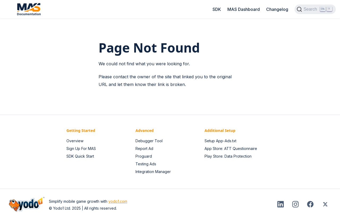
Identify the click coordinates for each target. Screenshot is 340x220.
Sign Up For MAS (81, 148)
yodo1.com (117, 201)
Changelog (277, 9)
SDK (216, 9)
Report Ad (144, 148)
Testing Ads (145, 164)
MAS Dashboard (243, 9)
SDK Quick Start (80, 156)
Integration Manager (153, 171)
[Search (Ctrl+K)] (315, 9)
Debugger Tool (149, 141)
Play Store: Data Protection (228, 156)
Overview (74, 141)
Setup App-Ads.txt (220, 141)
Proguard (143, 156)
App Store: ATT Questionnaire (231, 148)
